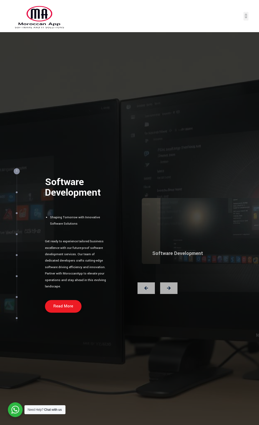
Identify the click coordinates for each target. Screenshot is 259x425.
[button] (245, 16)
